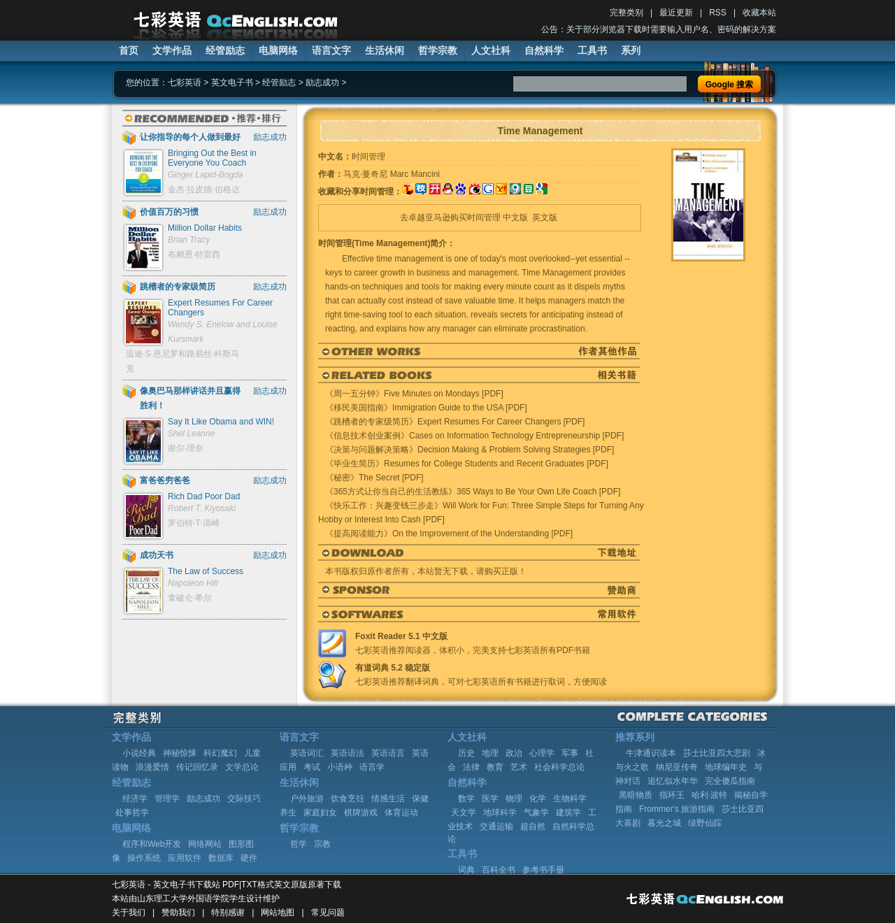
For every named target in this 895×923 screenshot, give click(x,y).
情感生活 (388, 798)
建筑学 (568, 812)
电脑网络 (278, 50)
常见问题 (328, 912)
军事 (569, 753)
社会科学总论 (559, 767)
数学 (466, 798)
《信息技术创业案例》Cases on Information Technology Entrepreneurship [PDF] (474, 436)
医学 (490, 798)
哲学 (298, 844)
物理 (514, 798)
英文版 (544, 217)
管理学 (167, 798)
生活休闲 (384, 50)
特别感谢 (228, 912)
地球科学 (500, 812)
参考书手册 (543, 870)
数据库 (221, 858)
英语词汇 (307, 753)
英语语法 (347, 753)
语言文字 (331, 50)
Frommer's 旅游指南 (677, 809)
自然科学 (544, 50)
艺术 (518, 767)
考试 (311, 767)
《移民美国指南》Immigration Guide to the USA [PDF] (426, 408)
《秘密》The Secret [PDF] (374, 477)
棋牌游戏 (361, 812)
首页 (128, 50)
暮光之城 (664, 823)
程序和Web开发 (151, 844)
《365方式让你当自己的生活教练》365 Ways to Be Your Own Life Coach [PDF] (472, 491)
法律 (471, 767)
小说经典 (139, 753)
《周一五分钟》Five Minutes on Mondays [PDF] (414, 394)
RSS (717, 12)
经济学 (135, 798)
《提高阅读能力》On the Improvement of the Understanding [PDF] (449, 533)
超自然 (532, 826)
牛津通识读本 (651, 753)
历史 (466, 753)
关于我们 (128, 912)
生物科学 (570, 798)
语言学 (372, 767)
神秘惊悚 (179, 753)
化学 (537, 798)
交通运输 (496, 826)
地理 (490, 753)
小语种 (339, 767)
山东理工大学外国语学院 (183, 898)
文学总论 (242, 767)
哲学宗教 (437, 50)
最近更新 (676, 12)
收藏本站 (759, 12)
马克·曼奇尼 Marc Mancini (391, 174)
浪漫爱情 (152, 767)
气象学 (536, 812)
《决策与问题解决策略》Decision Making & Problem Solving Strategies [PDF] (469, 450)
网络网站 (205, 844)
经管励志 (225, 50)
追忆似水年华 (672, 781)
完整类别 (626, 12)
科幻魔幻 (220, 753)
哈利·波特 (709, 795)
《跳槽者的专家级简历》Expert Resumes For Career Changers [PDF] (455, 422)
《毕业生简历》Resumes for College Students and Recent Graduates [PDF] (466, 463)
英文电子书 (232, 82)
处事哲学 (132, 812)
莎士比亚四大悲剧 (716, 753)
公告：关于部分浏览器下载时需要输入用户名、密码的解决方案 (658, 29)
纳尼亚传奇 (677, 767)
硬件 (249, 858)
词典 (466, 870)
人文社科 (490, 50)
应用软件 (184, 858)
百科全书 (498, 870)
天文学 (463, 812)
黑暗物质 (635, 795)
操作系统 (144, 858)
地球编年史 (726, 767)
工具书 (592, 50)
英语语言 (388, 753)
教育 (495, 767)
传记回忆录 (197, 767)
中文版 (515, 217)
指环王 (672, 795)
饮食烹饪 (347, 798)
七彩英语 (184, 82)
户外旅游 (307, 798)
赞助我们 (178, 912)
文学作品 (172, 50)
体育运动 (401, 812)
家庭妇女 (320, 812)
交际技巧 (244, 798)
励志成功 (322, 82)
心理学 (541, 753)
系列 (630, 50)
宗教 (322, 844)
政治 (514, 753)
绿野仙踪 (705, 823)
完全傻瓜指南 (730, 781)
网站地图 (277, 912)
